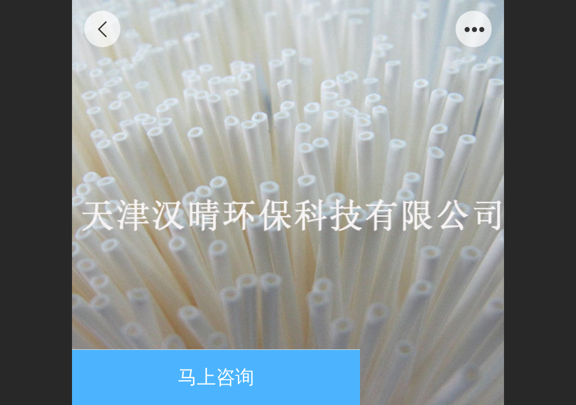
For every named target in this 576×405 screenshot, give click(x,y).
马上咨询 (216, 377)
